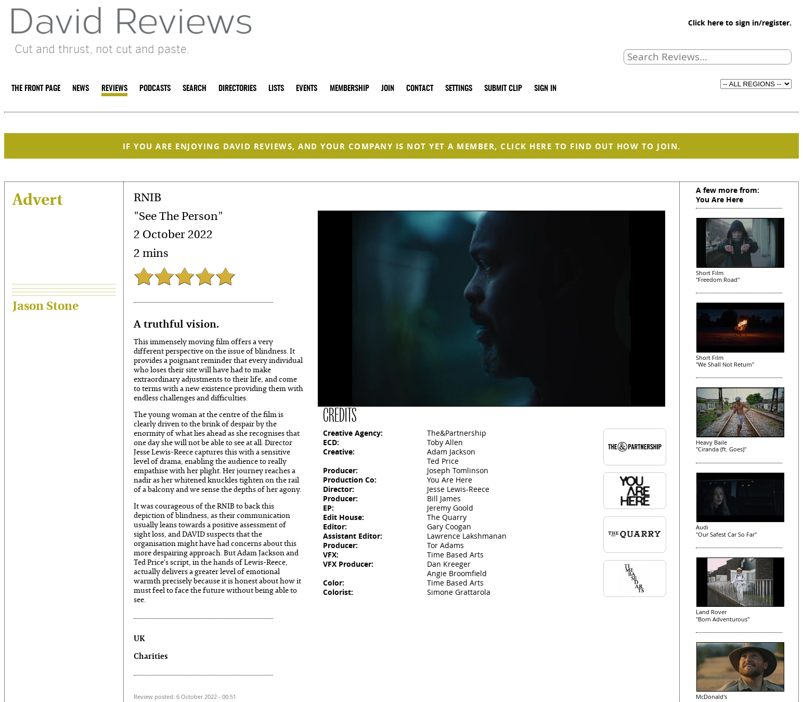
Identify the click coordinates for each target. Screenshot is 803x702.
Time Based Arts (455, 555)
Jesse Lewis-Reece (458, 489)
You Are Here (449, 480)
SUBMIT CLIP (503, 89)
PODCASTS (155, 89)
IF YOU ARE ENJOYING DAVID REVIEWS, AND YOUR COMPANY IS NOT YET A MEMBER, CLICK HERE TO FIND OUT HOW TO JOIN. (402, 146)
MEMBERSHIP (349, 89)
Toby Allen (445, 442)
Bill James (444, 498)
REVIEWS (114, 89)
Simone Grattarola (458, 592)
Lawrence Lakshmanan (467, 536)
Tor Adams (445, 545)
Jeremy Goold (450, 508)
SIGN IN (545, 89)
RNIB (147, 197)
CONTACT (419, 89)
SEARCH (194, 89)
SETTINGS (458, 89)
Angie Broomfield (457, 573)
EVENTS (306, 89)
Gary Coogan (449, 526)
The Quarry (447, 517)
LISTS (276, 89)
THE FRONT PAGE (35, 89)
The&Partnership (456, 433)
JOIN (387, 89)
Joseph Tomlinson (457, 470)
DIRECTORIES (237, 89)
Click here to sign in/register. (740, 23)
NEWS (80, 89)
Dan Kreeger (449, 564)
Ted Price (443, 461)
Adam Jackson (451, 452)
